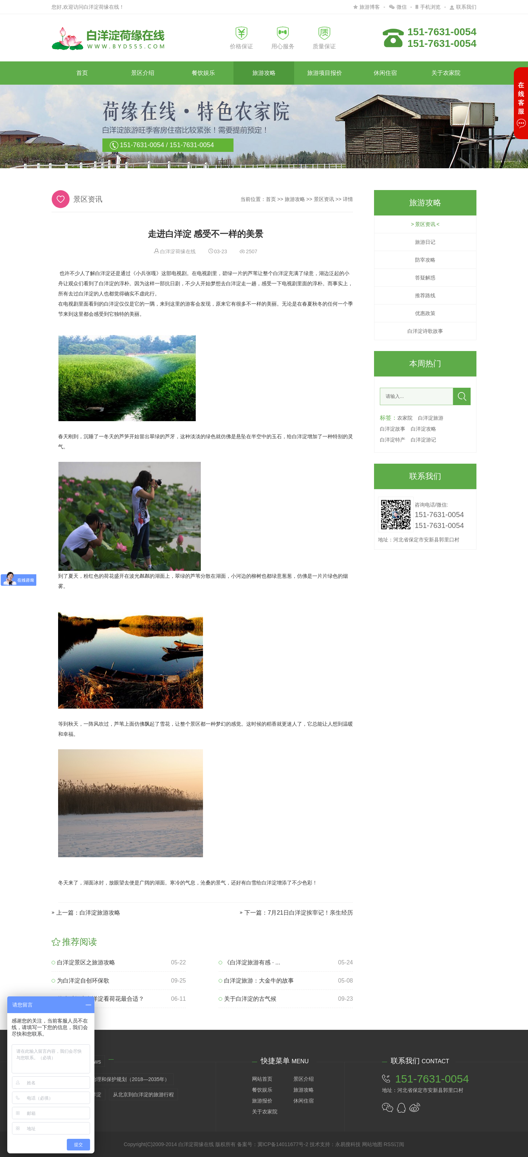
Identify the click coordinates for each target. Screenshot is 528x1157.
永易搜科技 (348, 1144)
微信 (398, 7)
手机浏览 (427, 7)
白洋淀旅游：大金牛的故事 (256, 980)
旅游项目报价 (324, 73)
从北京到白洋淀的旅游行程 (143, 1094)
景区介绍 (142, 73)
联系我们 (463, 7)
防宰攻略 (425, 260)
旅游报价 (262, 1101)
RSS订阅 (393, 1144)
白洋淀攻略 (423, 429)
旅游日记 (425, 242)
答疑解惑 (425, 278)
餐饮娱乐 (203, 73)
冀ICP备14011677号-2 (282, 1144)
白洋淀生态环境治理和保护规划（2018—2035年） (113, 1079)
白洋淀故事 (392, 429)
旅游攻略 (264, 73)
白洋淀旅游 (430, 418)
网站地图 (372, 1144)
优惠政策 (425, 313)
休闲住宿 (385, 73)
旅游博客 (366, 7)
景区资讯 (324, 199)
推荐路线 (425, 295)
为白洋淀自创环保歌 (80, 980)
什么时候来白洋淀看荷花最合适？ (98, 999)
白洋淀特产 (392, 440)
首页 (82, 73)
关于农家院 (445, 73)
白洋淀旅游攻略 (100, 913)
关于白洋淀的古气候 (247, 999)
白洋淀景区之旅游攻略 (83, 962)
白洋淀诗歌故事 (425, 331)
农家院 (405, 418)
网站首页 (262, 1079)
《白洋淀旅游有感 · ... (249, 962)
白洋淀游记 (423, 440)
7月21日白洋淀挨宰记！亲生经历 (310, 913)
